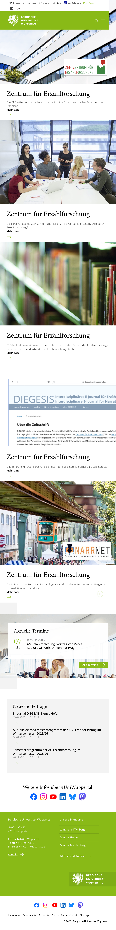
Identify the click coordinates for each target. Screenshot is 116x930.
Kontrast (16, 3)
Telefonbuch (32, 3)
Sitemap (84, 915)
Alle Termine (90, 664)
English (17, 8)
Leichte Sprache (74, 3)
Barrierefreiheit (69, 915)
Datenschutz (29, 915)
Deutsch (91, 3)
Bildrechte (43, 915)
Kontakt (13, 854)
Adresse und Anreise (72, 856)
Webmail (46, 3)
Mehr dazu (13, 109)
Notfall (59, 3)
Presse (55, 915)
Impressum (14, 915)
